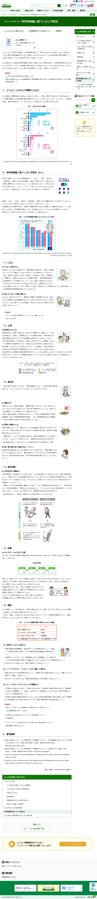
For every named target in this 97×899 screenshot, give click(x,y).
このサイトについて (89, 1)
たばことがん (10, 318)
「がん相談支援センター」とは (15, 710)
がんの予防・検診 (11, 14)
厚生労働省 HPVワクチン (14, 725)
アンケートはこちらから (73, 844)
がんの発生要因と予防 (23, 14)
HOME (3, 14)
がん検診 (9, 718)
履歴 (68, 769)
